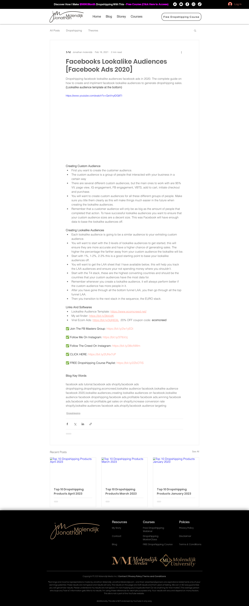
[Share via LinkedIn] (82, 423)
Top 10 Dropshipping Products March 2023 (121, 491)
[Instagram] (193, 4)
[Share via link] (90, 423)
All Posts (55, 30)
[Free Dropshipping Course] (181, 17)
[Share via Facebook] (67, 423)
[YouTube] (181, 4)
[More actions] (181, 52)
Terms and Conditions (154, 576)
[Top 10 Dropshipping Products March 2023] (125, 470)
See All (195, 451)
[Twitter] (175, 4)
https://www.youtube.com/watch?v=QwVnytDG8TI (94, 95)
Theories (93, 30)
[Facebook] (187, 4)
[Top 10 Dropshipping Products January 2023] (176, 470)
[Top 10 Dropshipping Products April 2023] (73, 470)
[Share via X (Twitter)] (75, 423)
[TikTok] (200, 4)
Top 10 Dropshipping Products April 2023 (69, 491)
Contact (123, 576)
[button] (195, 30)
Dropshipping (74, 30)
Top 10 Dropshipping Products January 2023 (174, 491)
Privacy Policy (135, 576)
